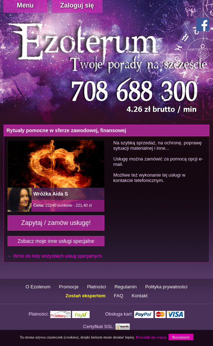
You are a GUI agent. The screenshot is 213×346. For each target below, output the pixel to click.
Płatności (96, 286)
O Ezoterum (37, 286)
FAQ (118, 295)
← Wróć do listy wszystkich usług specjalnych (55, 256)
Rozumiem (180, 337)
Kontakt (139, 295)
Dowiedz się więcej (151, 337)
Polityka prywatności (166, 286)
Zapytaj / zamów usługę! (56, 222)
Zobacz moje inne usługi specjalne (56, 241)
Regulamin (125, 286)
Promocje (69, 286)
